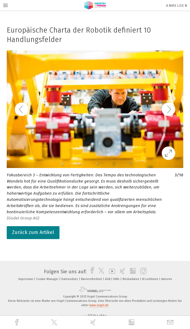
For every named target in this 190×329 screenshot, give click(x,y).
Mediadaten (131, 279)
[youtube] (110, 272)
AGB (108, 279)
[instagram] (142, 272)
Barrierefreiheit (92, 279)
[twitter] (55, 322)
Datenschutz (70, 279)
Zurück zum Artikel (33, 232)
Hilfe (116, 279)
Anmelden (176, 5)
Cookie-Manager (47, 279)
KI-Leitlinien (150, 279)
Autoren (166, 279)
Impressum (26, 279)
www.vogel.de (99, 305)
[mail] (171, 322)
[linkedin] (132, 322)
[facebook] (17, 322)
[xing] (93, 322)
